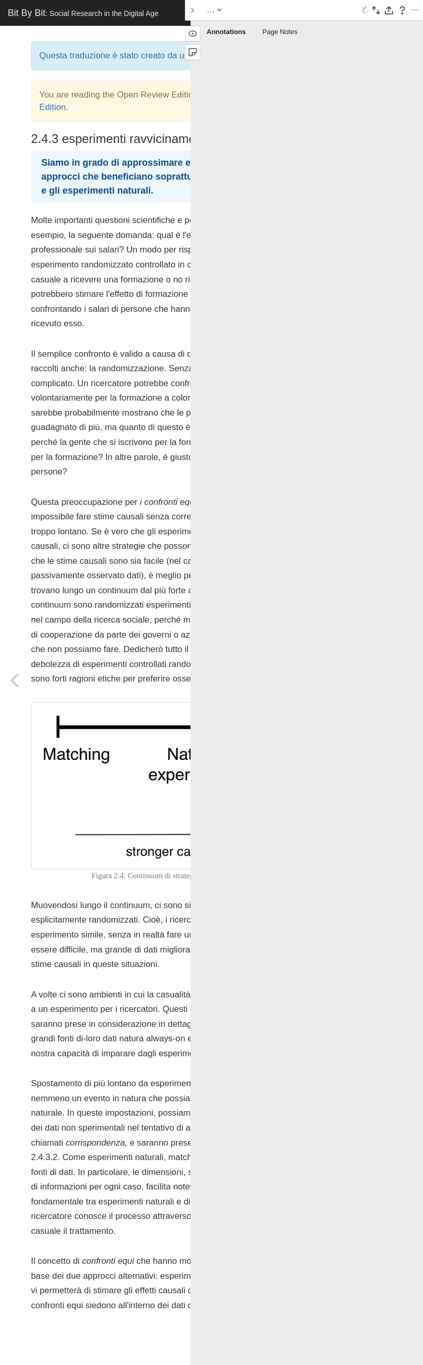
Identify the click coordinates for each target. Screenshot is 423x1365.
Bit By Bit (83, 13)
